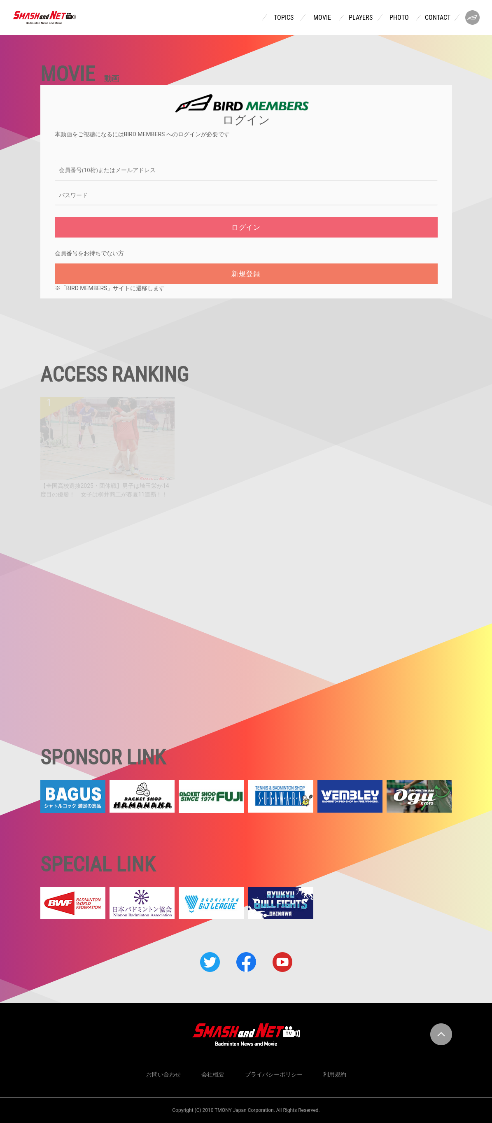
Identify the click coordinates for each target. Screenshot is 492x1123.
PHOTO (399, 17)
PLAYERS (361, 17)
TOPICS (284, 17)
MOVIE (322, 17)
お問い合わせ (163, 1074)
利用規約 (334, 1074)
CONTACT (437, 17)
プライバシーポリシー (274, 1074)
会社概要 (212, 1074)
